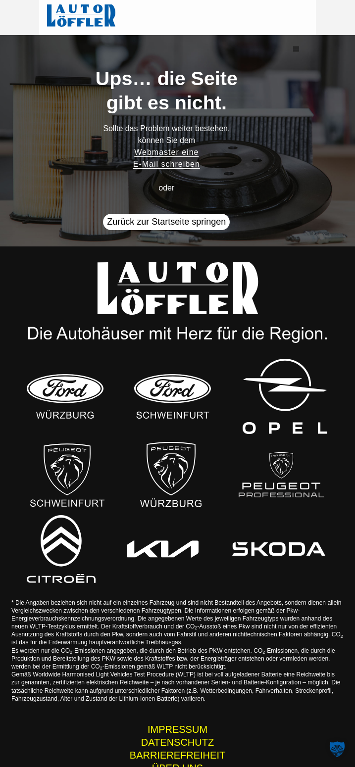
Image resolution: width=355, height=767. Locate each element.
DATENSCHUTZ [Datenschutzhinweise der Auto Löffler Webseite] (177, 719)
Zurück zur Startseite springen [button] (166, 199)
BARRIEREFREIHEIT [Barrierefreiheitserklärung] (177, 731)
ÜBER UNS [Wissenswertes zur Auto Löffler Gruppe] (177, 744)
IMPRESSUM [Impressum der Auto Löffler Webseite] (177, 706)
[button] (331, 17)
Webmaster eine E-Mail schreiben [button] (166, 135)
